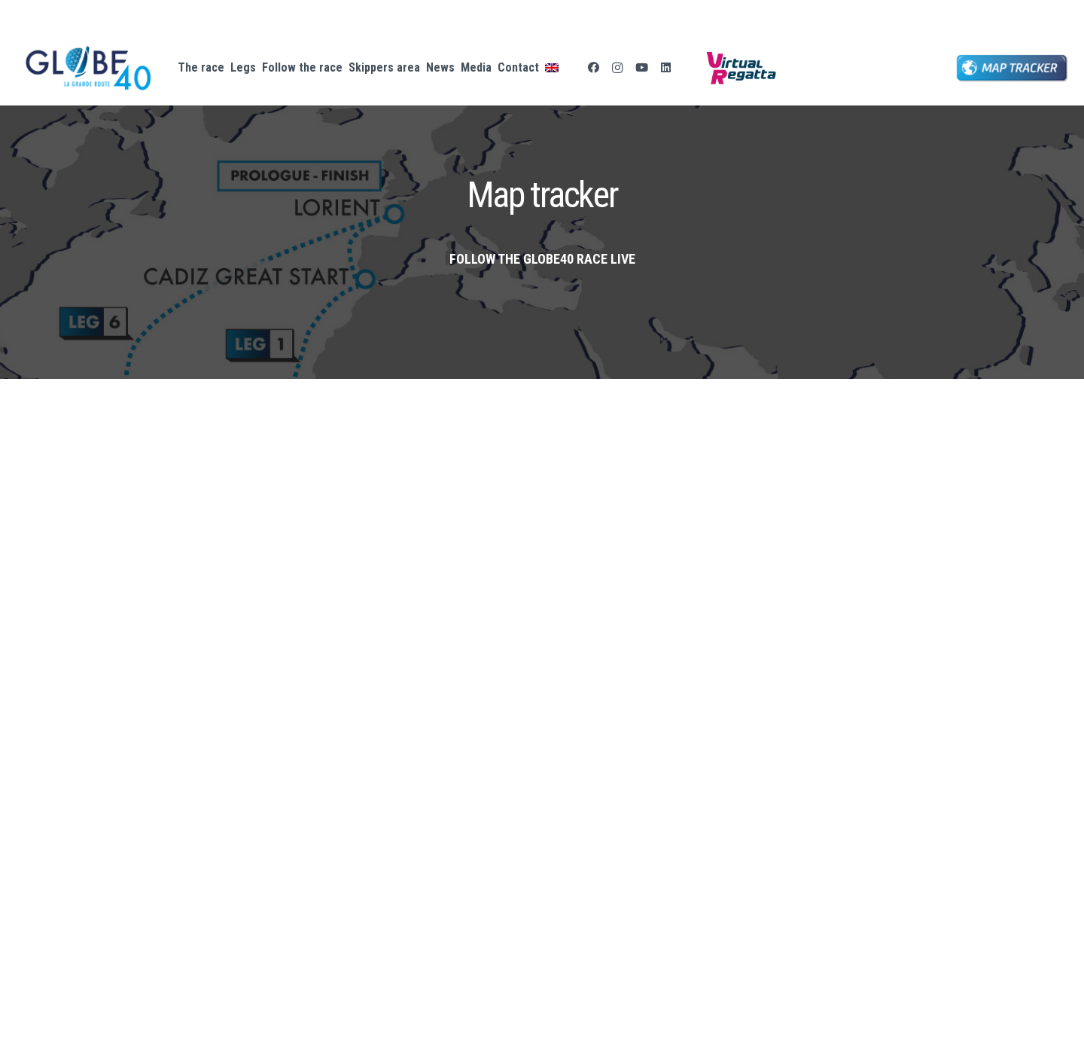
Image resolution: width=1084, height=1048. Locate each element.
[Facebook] (593, 68)
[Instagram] (617, 68)
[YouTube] (641, 68)
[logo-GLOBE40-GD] (88, 68)
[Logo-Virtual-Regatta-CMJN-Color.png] (741, 67)
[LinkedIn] (665, 68)
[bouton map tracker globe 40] (1012, 68)
